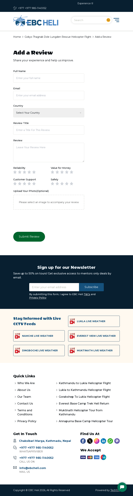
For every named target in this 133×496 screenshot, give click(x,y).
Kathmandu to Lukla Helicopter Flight (85, 383)
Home (17, 36)
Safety (54, 179)
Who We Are (26, 383)
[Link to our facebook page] (83, 441)
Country (18, 105)
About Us (23, 390)
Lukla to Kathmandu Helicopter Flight (85, 390)
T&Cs (87, 294)
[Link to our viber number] (117, 441)
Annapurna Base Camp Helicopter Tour (86, 421)
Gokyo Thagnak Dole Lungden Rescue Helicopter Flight (58, 36)
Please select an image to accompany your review (49, 202)
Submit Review (29, 236)
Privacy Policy (37, 297)
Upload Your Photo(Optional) (31, 191)
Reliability (19, 167)
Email (16, 88)
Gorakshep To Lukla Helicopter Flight (84, 396)
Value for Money (61, 167)
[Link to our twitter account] (90, 441)
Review (17, 140)
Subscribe (91, 287)
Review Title (21, 123)
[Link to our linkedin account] (103, 441)
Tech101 (115, 490)
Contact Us (25, 403)
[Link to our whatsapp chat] (110, 441)
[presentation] (39, 220)
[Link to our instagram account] (96, 441)
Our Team (24, 396)
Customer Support (24, 179)
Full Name (19, 71)
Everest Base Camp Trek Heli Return (84, 403)
